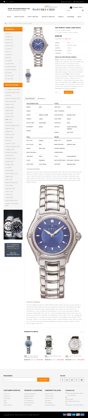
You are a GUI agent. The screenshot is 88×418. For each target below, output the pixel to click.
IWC (6, 140)
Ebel (10, 23)
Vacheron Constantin (11, 203)
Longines (8, 149)
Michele (7, 155)
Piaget (7, 176)
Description (30, 98)
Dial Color (30, 144)
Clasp (28, 160)
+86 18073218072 (78, 405)
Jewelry (61, 16)
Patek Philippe (9, 173)
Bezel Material (31, 152)
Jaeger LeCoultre (10, 146)
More (79, 16)
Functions (30, 164)
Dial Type (29, 140)
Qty (56, 92)
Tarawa (7, 54)
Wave (7, 57)
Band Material (59, 144)
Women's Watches (48, 16)
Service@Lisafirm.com (72, 401)
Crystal (57, 126)
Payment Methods (29, 393)
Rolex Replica (8, 405)
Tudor (7, 194)
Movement (30, 126)
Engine (28, 130)
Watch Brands (19, 16)
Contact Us (7, 396)
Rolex (7, 185)
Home (9, 16)
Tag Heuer (8, 188)
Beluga (7, 36)
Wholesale (7, 398)
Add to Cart (68, 92)
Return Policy (49, 393)
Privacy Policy (49, 396)
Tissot (7, 191)
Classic (7, 42)
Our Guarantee (28, 400)
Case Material (59, 115)
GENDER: (57, 48)
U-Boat (7, 197)
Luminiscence (59, 152)
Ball (6, 95)
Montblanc (8, 158)
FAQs (5, 402)
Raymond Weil (9, 182)
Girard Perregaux (10, 125)
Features (57, 164)
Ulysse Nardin (9, 200)
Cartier (7, 113)
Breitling (8, 107)
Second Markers (59, 148)
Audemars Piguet (10, 92)
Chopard (8, 116)
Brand (28, 107)
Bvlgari (7, 110)
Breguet (7, 104)
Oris (6, 167)
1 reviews (64, 32)
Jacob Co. (8, 143)
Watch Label (30, 122)
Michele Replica (29, 402)
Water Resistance (60, 160)
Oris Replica (28, 405)
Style (56, 156)
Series (28, 111)
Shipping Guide (28, 396)
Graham (7, 131)
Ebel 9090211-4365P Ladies (23, 23)
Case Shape (58, 118)
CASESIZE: (58, 53)
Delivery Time (28, 398)
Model (28, 115)
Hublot (7, 137)
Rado (7, 179)
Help (5, 400)
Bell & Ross (9, 101)
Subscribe (43, 379)
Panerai (7, 170)
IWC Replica (48, 402)
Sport (7, 51)
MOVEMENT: (58, 50)
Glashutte (8, 128)
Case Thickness (59, 111)
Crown (56, 132)
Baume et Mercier (10, 98)
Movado (7, 161)
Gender (29, 118)
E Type (7, 48)
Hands (28, 148)
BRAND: (57, 42)
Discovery (8, 45)
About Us (6, 393)
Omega (7, 164)
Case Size (57, 107)
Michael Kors (9, 152)
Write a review (73, 32)
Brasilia (7, 39)
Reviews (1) (41, 98)
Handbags (70, 16)
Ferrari (7, 122)
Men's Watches (33, 16)
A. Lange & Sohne (10, 89)
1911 (6, 33)
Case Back (57, 122)
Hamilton (8, 134)
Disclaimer (48, 400)
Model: (57, 45)
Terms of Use (49, 398)
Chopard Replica (50, 405)
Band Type (58, 140)
